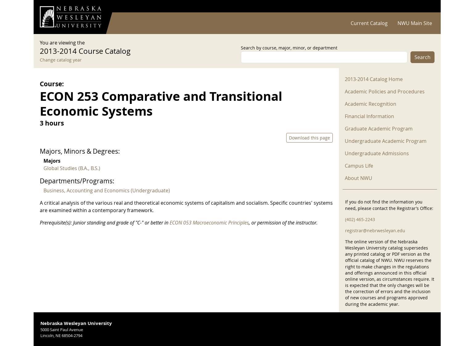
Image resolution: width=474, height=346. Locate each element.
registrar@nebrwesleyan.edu (375, 230)
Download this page (309, 138)
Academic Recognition (370, 103)
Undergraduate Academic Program (386, 141)
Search (422, 57)
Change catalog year (61, 60)
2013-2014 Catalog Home (374, 79)
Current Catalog (369, 23)
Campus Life (359, 165)
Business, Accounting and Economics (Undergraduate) (106, 190)
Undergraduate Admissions (377, 153)
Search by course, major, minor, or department (289, 48)
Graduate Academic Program (379, 128)
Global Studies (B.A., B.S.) (71, 168)
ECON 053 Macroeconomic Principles (209, 222)
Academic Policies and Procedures (385, 91)
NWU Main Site (415, 23)
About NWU (358, 178)
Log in (426, 6)
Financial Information (369, 116)
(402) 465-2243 (360, 219)
